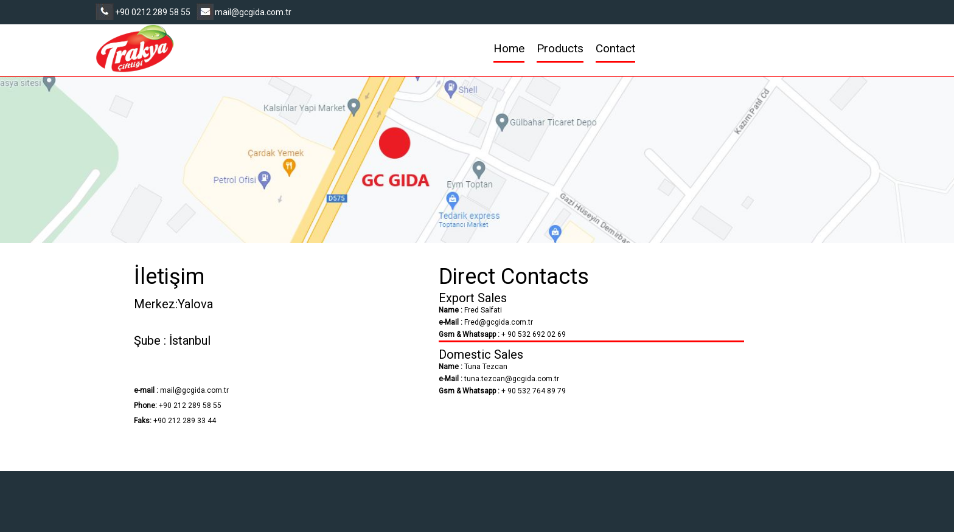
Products (560, 48)
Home (508, 48)
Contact (615, 48)
